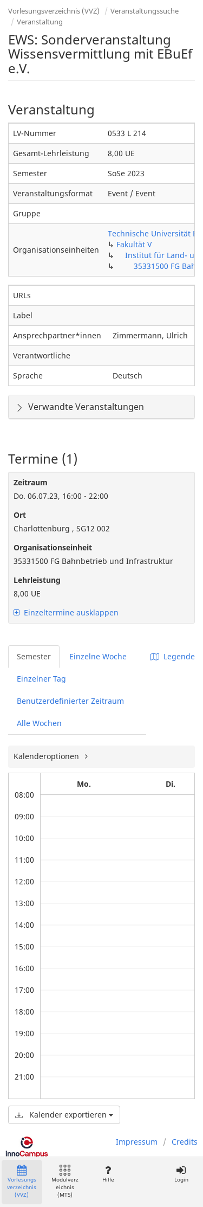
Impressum (137, 1142)
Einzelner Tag (41, 678)
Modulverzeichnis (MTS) (64, 1181)
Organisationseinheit (53, 547)
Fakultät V (134, 244)
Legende (172, 656)
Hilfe (108, 1174)
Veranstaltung (40, 22)
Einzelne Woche (98, 656)
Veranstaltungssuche (144, 11)
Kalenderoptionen (47, 756)
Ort (20, 515)
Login (181, 1174)
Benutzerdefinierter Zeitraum (70, 701)
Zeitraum (31, 482)
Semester (34, 656)
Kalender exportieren (64, 1114)
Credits (185, 1142)
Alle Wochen (39, 723)
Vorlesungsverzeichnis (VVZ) (54, 11)
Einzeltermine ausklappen (66, 612)
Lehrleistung (37, 580)
